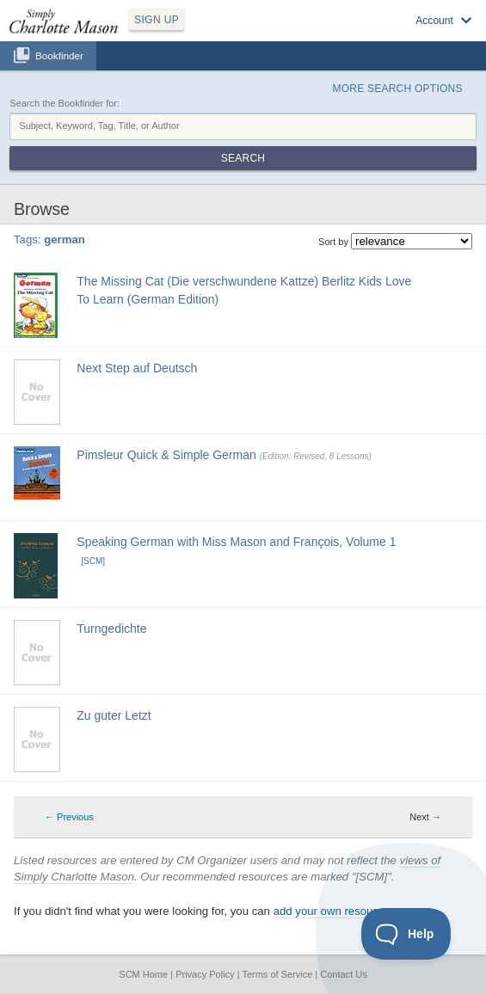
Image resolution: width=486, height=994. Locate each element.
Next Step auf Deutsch (137, 368)
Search (243, 158)
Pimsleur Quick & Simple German (166, 455)
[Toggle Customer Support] (406, 934)
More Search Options (397, 89)
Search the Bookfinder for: (64, 103)
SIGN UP (156, 20)
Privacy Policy (204, 974)
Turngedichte (111, 628)
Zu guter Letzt (114, 715)
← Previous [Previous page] (69, 817)
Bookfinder (59, 55)
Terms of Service (277, 974)
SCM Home (143, 974)
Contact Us (343, 974)
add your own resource (331, 911)
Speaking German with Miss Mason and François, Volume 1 (236, 542)
